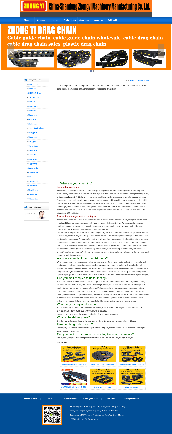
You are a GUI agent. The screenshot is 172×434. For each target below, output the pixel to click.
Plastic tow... (32, 111)
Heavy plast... (33, 133)
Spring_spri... (33, 168)
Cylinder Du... (33, 199)
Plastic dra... (32, 89)
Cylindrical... (33, 177)
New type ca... (33, 141)
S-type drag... (33, 164)
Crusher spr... (33, 194)
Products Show (70, 20)
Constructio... (33, 186)
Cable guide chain (84, 21)
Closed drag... (33, 146)
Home (26, 20)
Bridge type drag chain (102, 387)
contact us (98, 20)
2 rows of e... (32, 155)
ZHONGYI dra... (34, 93)
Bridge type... (33, 150)
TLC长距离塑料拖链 (35, 128)
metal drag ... (33, 119)
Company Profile (41, 21)
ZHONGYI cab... (34, 97)
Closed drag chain (131, 387)
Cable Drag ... (33, 106)
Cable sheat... (33, 159)
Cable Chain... (33, 102)
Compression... (33, 172)
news (56, 20)
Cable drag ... (33, 84)
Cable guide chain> (143, 80)
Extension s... (33, 181)
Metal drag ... (33, 190)
